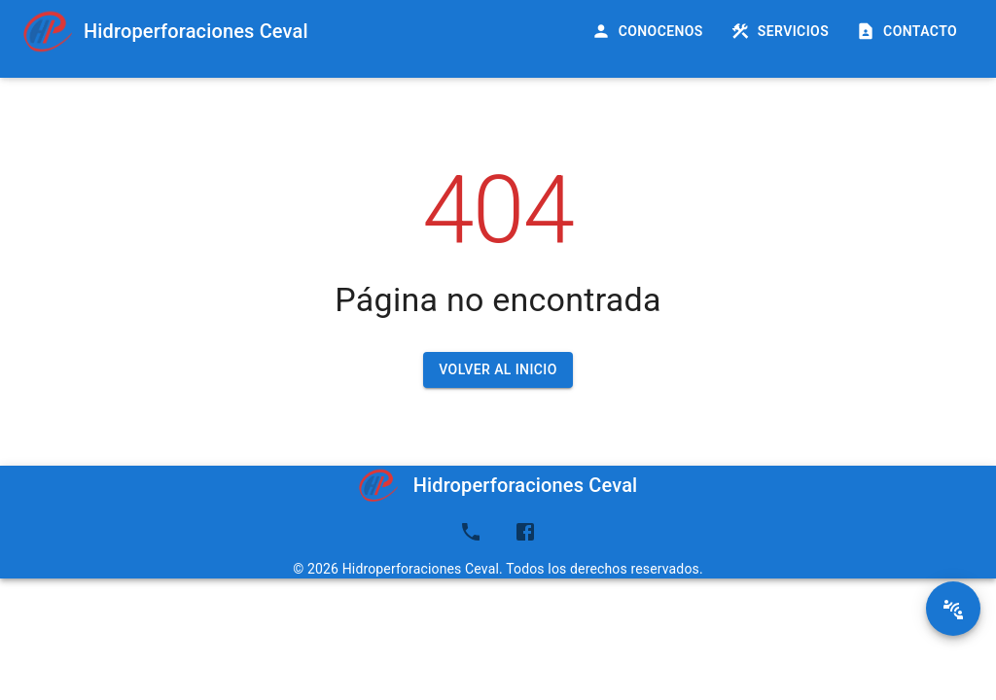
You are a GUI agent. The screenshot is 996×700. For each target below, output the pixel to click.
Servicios (781, 32)
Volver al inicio (497, 370)
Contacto (908, 32)
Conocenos (649, 32)
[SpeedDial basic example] (953, 608)
